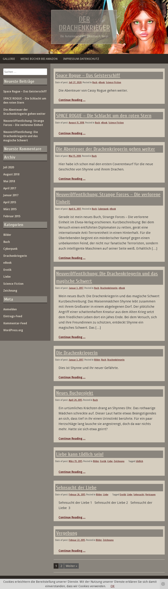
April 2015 (9, 202)
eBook (101, 82)
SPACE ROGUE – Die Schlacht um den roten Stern (103, 116)
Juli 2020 (8, 167)
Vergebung (66, 533)
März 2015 (10, 209)
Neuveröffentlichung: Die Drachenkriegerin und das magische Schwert (20, 136)
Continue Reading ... (72, 100)
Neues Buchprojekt (74, 393)
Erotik (103, 461)
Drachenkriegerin (108, 288)
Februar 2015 (11, 216)
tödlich (139, 461)
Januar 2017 (10, 195)
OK (113, 586)
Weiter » (71, 566)
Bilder (97, 359)
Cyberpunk (103, 209)
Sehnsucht (138, 494)
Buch (94, 82)
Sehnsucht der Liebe (76, 487)
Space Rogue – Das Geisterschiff (88, 75)
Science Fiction (113, 82)
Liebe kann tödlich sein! (80, 454)
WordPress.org (13, 330)
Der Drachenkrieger (84, 23)
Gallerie (9, 58)
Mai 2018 (9, 181)
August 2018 (11, 174)
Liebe (110, 461)
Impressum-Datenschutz (81, 58)
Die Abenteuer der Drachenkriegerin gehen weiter (105, 149)
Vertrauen (150, 494)
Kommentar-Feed (15, 323)
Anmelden (10, 309)
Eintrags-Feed (12, 316)
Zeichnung (119, 461)
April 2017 (9, 188)
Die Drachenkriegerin (77, 353)
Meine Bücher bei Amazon (39, 58)
